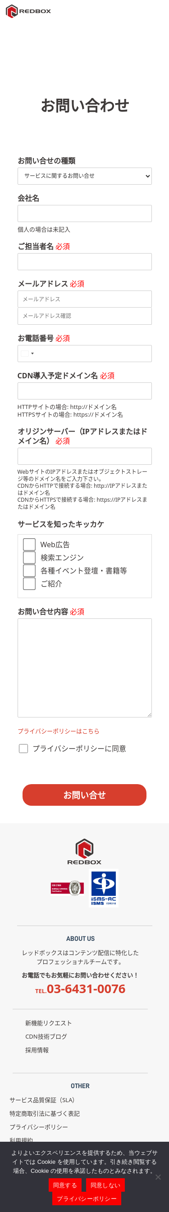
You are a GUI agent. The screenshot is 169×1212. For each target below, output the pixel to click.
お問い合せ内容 (51, 612)
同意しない (105, 1185)
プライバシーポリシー (38, 1127)
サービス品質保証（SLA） (43, 1100)
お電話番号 (44, 338)
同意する (65, 1185)
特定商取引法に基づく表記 (44, 1113)
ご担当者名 (44, 246)
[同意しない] (157, 1176)
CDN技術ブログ (46, 1036)
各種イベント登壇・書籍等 (84, 571)
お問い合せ (84, 795)
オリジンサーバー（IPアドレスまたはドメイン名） (82, 436)
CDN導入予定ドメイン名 (66, 376)
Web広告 (55, 544)
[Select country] (27, 353)
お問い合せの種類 (46, 161)
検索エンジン (62, 558)
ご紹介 (51, 584)
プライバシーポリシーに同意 (79, 749)
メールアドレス (51, 284)
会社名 (28, 198)
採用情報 (37, 1050)
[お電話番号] (85, 353)
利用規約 (21, 1140)
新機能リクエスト (48, 1023)
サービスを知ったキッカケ (61, 524)
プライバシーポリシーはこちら (59, 731)
